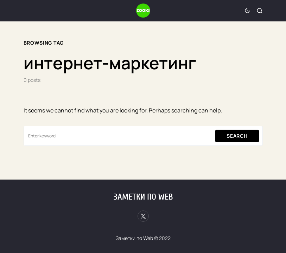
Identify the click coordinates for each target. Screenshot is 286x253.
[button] (247, 10)
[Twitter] (143, 216)
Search (237, 135)
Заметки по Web (143, 197)
